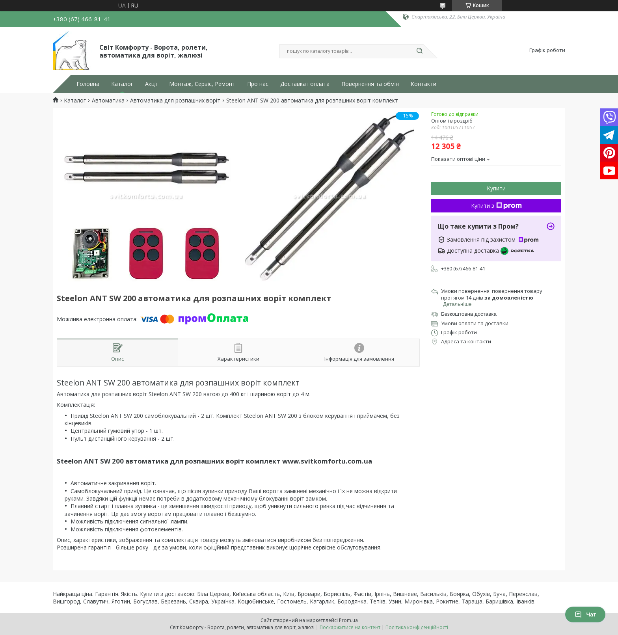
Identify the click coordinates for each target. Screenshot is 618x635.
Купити (496, 188)
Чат (585, 614)
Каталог (122, 84)
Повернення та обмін (370, 84)
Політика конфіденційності (416, 627)
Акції (151, 84)
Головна (87, 84)
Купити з (496, 205)
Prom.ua (348, 620)
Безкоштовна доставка (469, 314)
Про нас (257, 84)
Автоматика (108, 100)
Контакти (423, 84)
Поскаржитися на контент (350, 627)
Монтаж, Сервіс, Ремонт (202, 84)
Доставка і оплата (304, 84)
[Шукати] (419, 51)
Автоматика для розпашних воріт (175, 100)
